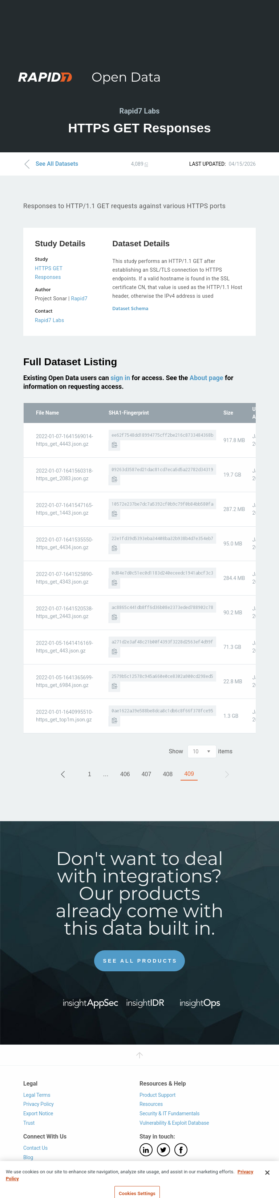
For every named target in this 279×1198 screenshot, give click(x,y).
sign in (120, 378)
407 (146, 774)
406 (125, 774)
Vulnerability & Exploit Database (174, 1123)
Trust (29, 1123)
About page (206, 378)
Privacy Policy (38, 1104)
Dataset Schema (130, 309)
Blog (28, 1157)
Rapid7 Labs (49, 320)
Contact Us (35, 1148)
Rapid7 (79, 298)
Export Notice (38, 1113)
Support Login (38, 1166)
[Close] (267, 1181)
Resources (151, 1104)
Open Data (126, 77)
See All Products (140, 961)
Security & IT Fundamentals (169, 1113)
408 (168, 774)
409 (189, 774)
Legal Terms (36, 1095)
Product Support (157, 1095)
